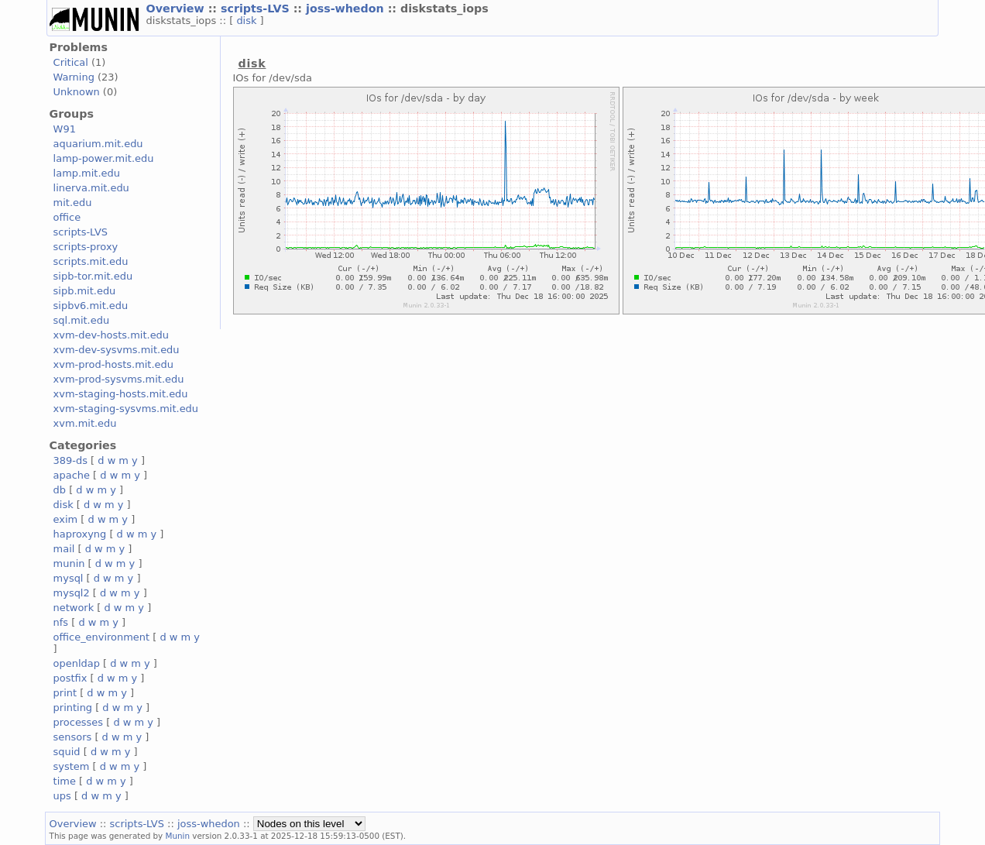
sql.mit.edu (81, 320)
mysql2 (71, 593)
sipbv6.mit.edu (91, 305)
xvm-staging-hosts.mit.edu (120, 394)
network (73, 607)
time (64, 781)
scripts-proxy (85, 246)
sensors (72, 737)
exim (65, 519)
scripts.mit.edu (91, 261)
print (65, 693)
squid (67, 751)
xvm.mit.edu (85, 423)
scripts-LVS (257, 8)
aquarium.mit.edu (98, 143)
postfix (70, 678)
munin (69, 563)
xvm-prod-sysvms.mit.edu (118, 379)
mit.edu (72, 202)
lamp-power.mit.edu (103, 158)
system (71, 766)
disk (247, 20)
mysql (68, 578)
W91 (64, 129)
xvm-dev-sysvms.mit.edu (116, 350)
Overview (177, 8)
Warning (73, 77)
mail (64, 549)
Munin (178, 835)
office (67, 217)
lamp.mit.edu (86, 173)
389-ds (70, 460)
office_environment (101, 637)
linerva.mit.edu (91, 188)
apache (71, 475)
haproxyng (80, 534)
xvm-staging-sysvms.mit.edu (125, 408)
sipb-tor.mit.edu (93, 276)
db (59, 490)
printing (72, 707)
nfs (61, 622)
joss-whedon (347, 8)
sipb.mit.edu (84, 291)
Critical (70, 62)
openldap (76, 663)
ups (62, 796)
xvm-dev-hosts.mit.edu (111, 335)
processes (78, 722)
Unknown (76, 92)
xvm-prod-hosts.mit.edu (113, 364)
